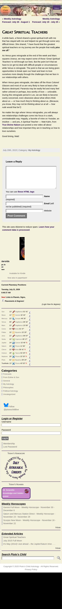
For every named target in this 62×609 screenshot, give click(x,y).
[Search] (28, 594)
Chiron (4, 386)
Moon (4, 351)
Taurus (17, 389)
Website (48, 247)
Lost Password (10, 483)
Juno (3, 372)
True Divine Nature (11, 125)
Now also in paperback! (17, 314)
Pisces (17, 382)
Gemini (17, 351)
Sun (3, 348)
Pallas (4, 369)
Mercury (4, 355)
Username (6, 458)
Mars (3, 362)
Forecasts (7, 410)
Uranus (4, 389)
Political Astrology (10, 427)
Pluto (3, 396)
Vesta (4, 376)
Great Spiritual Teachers (14, 574)
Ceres (4, 365)
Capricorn (18, 376)
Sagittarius (19, 348)
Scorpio (18, 355)
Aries (17, 365)
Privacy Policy (31, 606)
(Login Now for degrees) (51, 341)
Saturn (4, 382)
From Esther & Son (11, 414)
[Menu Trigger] (57, 9)
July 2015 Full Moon (12, 577)
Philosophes (8, 424)
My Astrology (34, 182)
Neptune (5, 393)
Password (6, 466)
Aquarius (18, 369)
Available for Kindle (17, 310)
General (6, 417)
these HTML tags (26, 228)
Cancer (17, 379)
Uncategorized (9, 431)
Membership (9, 480)
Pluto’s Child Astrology (29, 603)
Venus (4, 358)
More (58, 564)
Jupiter (4, 379)
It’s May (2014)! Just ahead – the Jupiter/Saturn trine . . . (29, 580)
